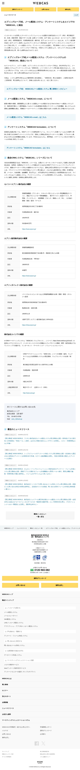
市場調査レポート (46, 727)
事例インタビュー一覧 (36, 528)
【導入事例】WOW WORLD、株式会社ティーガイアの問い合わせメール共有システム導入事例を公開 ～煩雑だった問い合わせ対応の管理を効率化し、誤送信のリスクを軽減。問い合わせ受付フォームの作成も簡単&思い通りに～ (40, 486)
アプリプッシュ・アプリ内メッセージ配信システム (21, 626)
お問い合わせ (45, 9)
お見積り (43, 734)
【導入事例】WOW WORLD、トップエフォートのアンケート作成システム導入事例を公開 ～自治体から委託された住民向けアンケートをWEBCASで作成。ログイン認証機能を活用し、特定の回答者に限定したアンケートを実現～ (40, 456)
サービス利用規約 (6, 756)
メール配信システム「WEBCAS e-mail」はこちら (26, 117)
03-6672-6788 (16, 416)
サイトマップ (5, 751)
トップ (76, 15)
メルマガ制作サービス (11, 664)
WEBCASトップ (9, 528)
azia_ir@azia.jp (16, 419)
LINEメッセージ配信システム (13, 623)
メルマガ (5, 730)
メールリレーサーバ (10, 616)
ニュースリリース (22, 528)
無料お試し (68, 9)
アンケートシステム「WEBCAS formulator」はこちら (28, 148)
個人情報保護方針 (44, 751)
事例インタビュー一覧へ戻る (40, 515)
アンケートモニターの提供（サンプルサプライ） (20, 672)
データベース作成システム (13, 655)
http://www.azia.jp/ (29, 393)
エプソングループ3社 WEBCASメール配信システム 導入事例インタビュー (37, 89)
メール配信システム (10, 612)
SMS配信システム (10, 619)
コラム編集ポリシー (45, 756)
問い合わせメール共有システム (14, 645)
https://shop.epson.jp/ (29, 325)
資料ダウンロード (17, 9)
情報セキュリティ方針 (8, 754)
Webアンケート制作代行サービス (15, 668)
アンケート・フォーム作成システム (16, 636)
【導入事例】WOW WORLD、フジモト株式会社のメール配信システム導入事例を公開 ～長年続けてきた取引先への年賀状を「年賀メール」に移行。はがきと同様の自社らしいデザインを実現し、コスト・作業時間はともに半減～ (40, 441)
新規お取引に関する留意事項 (47, 754)
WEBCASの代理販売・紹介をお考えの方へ (16, 727)
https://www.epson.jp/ (29, 229)
